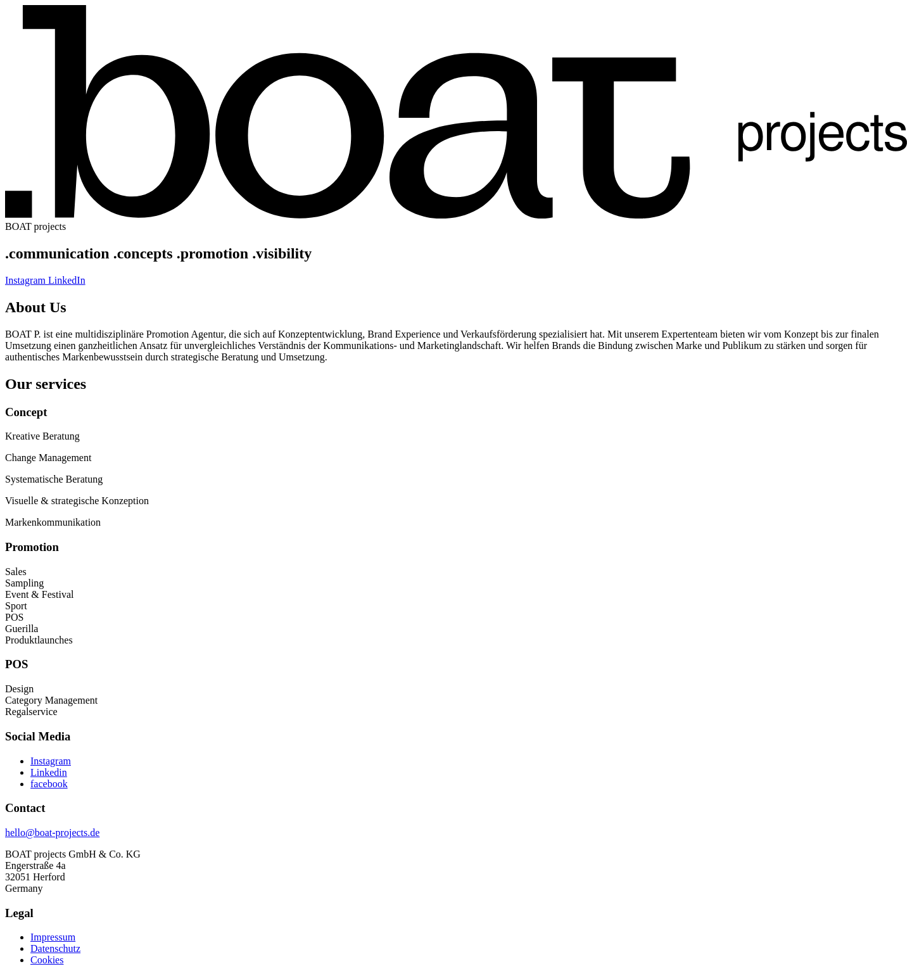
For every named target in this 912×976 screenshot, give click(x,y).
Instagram (26, 280)
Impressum (52, 937)
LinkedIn (67, 280)
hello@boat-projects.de (52, 832)
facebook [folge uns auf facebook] (49, 783)
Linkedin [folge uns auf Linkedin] (48, 772)
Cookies (46, 959)
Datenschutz (55, 948)
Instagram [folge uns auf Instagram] (50, 761)
